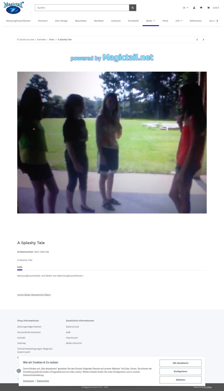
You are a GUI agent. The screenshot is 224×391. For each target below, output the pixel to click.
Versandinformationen (29, 332)
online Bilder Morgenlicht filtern (34, 294)
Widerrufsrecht (74, 343)
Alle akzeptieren (180, 364)
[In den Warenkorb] (19, 239)
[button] (194, 7)
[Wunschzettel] (201, 7)
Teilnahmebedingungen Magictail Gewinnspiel (34, 350)
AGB (68, 332)
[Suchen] (82, 7)
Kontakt (21, 337)
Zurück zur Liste (26, 39)
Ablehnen (179, 380)
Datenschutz (44, 381)
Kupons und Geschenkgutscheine (34, 357)
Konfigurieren (179, 372)
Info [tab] (19, 267)
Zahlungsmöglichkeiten (29, 326)
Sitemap (21, 343)
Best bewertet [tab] (36, 267)
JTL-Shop (208, 387)
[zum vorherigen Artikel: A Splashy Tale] (197, 39)
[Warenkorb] (213, 7)
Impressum (29, 381)
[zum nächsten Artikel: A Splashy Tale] (203, 39)
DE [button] (184, 7)
